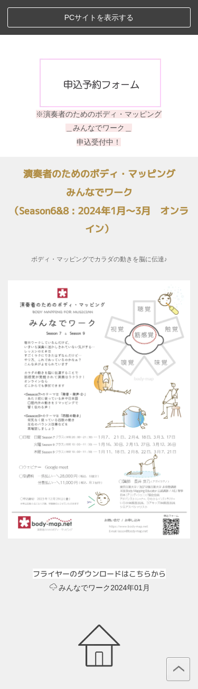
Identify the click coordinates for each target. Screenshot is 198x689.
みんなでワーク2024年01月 (100, 587)
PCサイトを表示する (99, 17)
